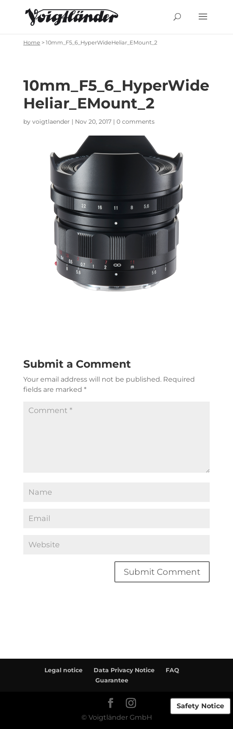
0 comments (135, 121)
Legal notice (63, 670)
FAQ (172, 670)
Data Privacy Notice (124, 670)
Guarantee (111, 680)
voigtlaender (51, 121)
